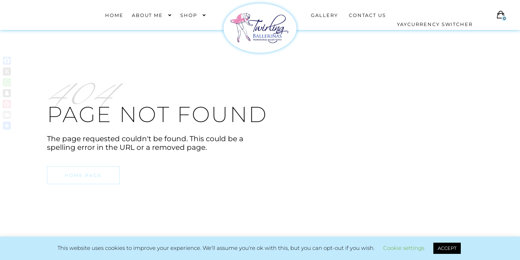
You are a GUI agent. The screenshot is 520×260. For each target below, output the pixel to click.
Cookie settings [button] (403, 247)
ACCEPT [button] (447, 248)
